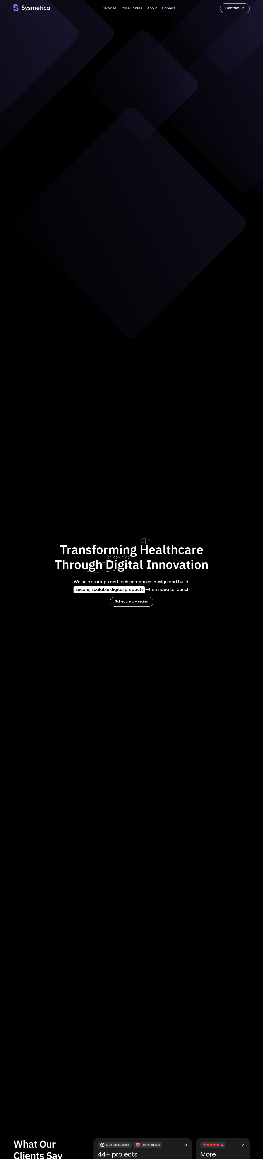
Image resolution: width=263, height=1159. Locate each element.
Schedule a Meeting (131, 601)
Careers (168, 8)
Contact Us (235, 8)
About (152, 8)
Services (109, 8)
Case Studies (131, 8)
